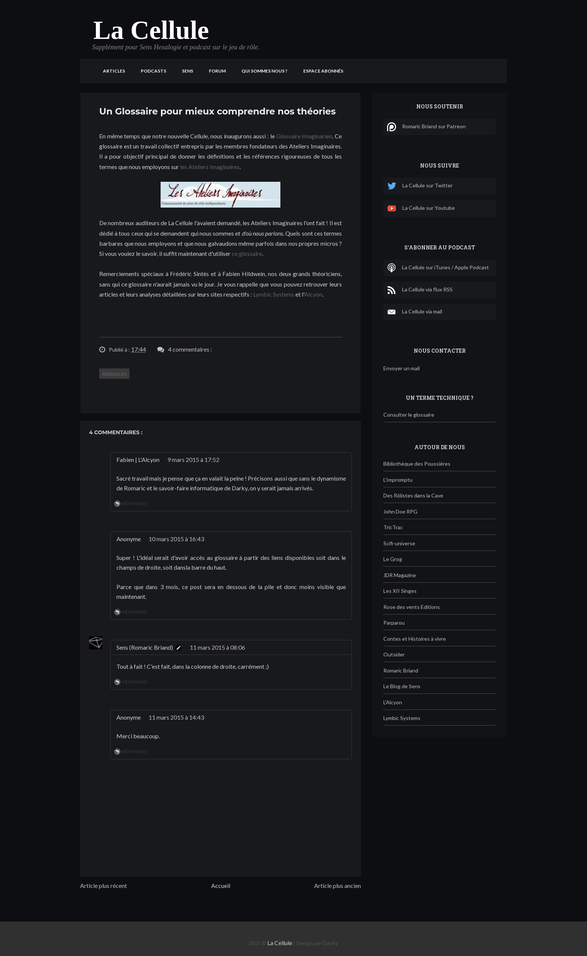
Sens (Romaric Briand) (144, 647)
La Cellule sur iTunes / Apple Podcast (438, 267)
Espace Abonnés (323, 71)
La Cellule (151, 30)
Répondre (134, 503)
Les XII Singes (400, 591)
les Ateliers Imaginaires (210, 166)
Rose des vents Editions (411, 607)
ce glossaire (247, 253)
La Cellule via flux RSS (420, 289)
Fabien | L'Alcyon (137, 459)
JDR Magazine (399, 575)
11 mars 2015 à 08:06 (217, 647)
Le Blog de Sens (401, 686)
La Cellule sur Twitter (420, 186)
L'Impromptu (398, 480)
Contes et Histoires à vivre (414, 638)
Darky (330, 942)
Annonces (114, 373)
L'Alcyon (392, 702)
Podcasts (153, 71)
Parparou (394, 622)
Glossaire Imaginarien (304, 136)
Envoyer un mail (401, 368)
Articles (114, 71)
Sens (187, 71)
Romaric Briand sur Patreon (426, 126)
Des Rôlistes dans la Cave (413, 495)
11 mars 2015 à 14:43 (176, 717)
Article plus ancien (337, 885)
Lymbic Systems (273, 294)
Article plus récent (103, 885)
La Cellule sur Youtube (421, 208)
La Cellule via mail (414, 311)
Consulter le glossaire (408, 414)
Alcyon (313, 294)
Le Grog (392, 559)
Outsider (394, 654)
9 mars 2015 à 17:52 (193, 459)
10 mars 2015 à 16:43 (176, 538)
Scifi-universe (399, 543)
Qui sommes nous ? (264, 71)
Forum (217, 71)
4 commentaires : (190, 349)
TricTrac (393, 527)
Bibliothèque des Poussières (416, 463)
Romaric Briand (400, 670)
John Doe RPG (400, 511)
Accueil (220, 885)
